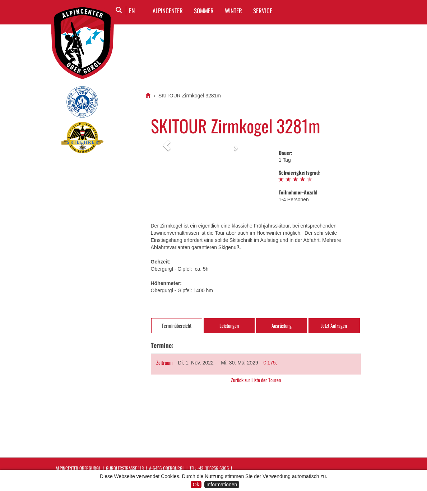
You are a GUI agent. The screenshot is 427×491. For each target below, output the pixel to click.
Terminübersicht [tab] (176, 325)
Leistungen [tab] (229, 325)
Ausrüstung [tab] (281, 325)
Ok (196, 484)
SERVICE (262, 10)
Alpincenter (168, 10)
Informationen (221, 484)
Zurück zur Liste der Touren (256, 380)
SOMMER (204, 10)
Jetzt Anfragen (334, 325)
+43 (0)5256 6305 (213, 468)
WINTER (233, 10)
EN (132, 10)
